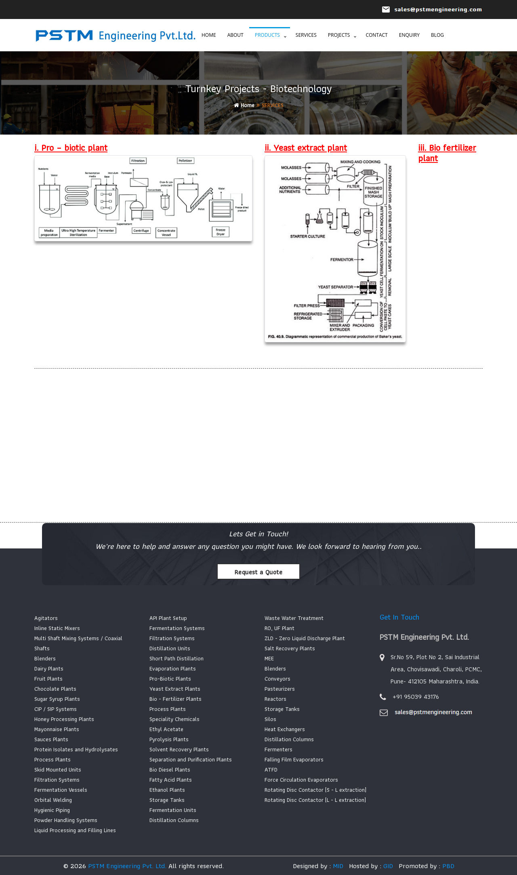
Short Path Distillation (176, 658)
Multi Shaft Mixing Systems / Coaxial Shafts (78, 643)
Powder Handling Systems (65, 820)
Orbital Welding (53, 799)
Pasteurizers (280, 688)
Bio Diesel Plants (169, 769)
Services (306, 35)
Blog (437, 35)
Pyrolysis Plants (169, 739)
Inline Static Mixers (57, 628)
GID (387, 865)
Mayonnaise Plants (56, 729)
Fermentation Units (172, 809)
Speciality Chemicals (174, 719)
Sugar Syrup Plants (57, 698)
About (235, 35)
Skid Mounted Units (57, 769)
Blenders (45, 658)
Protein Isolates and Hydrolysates (76, 749)
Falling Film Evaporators (294, 759)
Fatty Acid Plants (170, 779)
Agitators (46, 618)
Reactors (275, 698)
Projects (339, 35)
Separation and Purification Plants (190, 759)
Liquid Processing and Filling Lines (75, 830)
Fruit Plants (48, 678)
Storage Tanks (167, 799)
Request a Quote (258, 572)
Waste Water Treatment (294, 618)
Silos (270, 719)
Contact (376, 35)
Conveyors (277, 678)
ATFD (271, 769)
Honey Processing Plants (64, 719)
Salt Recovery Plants (290, 648)
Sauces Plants (51, 739)
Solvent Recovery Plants (179, 749)
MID (337, 865)
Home (209, 35)
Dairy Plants (48, 668)
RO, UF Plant (279, 628)
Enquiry (409, 35)
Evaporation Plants (172, 668)
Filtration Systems (57, 779)
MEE (269, 658)
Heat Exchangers (285, 729)
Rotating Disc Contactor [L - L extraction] (315, 799)
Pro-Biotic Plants (170, 678)
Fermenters (278, 749)
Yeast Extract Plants (174, 688)
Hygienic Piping (52, 809)
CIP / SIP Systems (55, 708)
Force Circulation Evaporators (301, 779)
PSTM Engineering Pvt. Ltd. (127, 865)
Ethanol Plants (167, 789)
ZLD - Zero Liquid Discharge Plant (305, 638)
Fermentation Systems (177, 628)
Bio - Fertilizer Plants (175, 698)
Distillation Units (169, 648)
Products (267, 35)
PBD (448, 865)
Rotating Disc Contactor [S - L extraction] (315, 789)
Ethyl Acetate (166, 729)
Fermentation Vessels (60, 789)
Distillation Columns (174, 820)
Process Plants (52, 759)
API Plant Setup (168, 618)
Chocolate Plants (55, 688)
